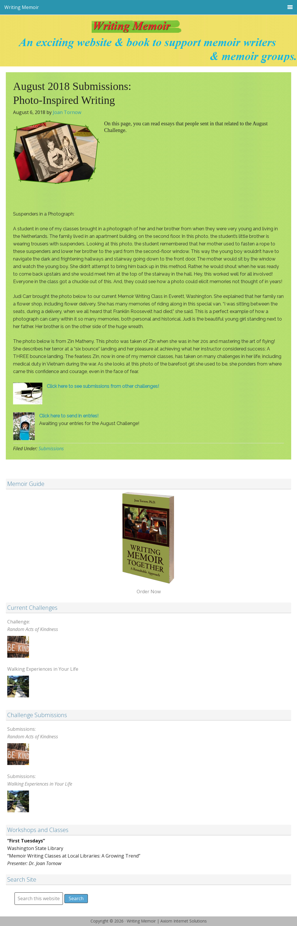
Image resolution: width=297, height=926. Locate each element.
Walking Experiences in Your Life (42, 669)
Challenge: (32, 625)
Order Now (149, 591)
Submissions (51, 448)
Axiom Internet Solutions (183, 921)
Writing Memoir (148, 28)
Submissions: (32, 733)
